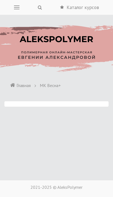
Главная (20, 85)
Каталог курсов (79, 7)
